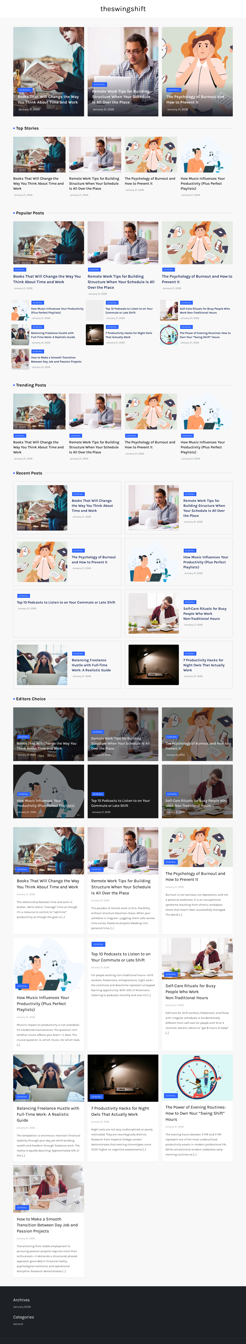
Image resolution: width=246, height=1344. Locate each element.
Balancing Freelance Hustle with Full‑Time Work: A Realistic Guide (91, 665)
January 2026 (22, 1306)
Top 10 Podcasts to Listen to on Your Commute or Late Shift (66, 602)
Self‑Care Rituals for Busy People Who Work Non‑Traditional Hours (205, 614)
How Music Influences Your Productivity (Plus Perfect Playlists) (203, 183)
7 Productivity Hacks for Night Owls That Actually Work (204, 665)
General (25, 90)
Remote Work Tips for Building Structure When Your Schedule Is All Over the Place (121, 97)
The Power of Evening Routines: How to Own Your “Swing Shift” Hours (195, 1113)
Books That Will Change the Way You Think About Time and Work (38, 183)
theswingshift (123, 8)
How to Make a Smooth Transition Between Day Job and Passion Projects (47, 1225)
